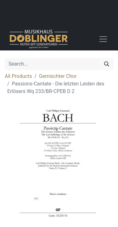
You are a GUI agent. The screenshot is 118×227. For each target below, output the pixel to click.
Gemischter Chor (58, 76)
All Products (18, 76)
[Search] (106, 64)
